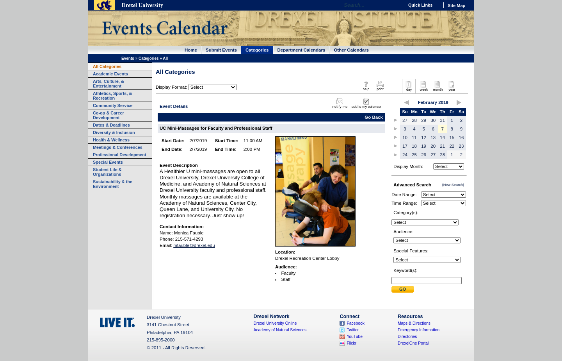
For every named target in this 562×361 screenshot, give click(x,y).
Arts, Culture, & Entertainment (108, 83)
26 (423, 154)
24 (404, 154)
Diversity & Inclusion (114, 132)
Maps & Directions (414, 323)
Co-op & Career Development (108, 115)
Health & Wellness (111, 140)
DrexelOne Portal (413, 343)
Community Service (113, 105)
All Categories (107, 66)
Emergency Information (418, 330)
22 (451, 146)
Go (396, 5)
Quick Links (420, 5)
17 (404, 146)
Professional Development (119, 154)
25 (414, 154)
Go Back (374, 117)
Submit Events (221, 50)
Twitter (353, 330)
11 (414, 137)
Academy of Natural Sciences (280, 330)
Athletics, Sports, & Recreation (112, 95)
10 (404, 137)
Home (191, 50)
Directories (407, 336)
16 (461, 137)
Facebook (356, 323)
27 (404, 120)
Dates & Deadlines (111, 125)
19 (423, 146)
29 (423, 120)
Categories (257, 50)
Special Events (108, 162)
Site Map (456, 5)
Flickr (351, 343)
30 (433, 120)
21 (442, 146)
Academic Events (110, 73)
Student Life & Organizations (107, 172)
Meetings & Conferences (117, 147)
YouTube (355, 336)
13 (433, 137)
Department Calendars (301, 50)
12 (423, 137)
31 (442, 120)
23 (461, 146)
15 (451, 137)
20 (433, 146)
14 (442, 137)
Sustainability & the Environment (112, 184)
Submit (402, 289)
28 (414, 120)
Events (127, 58)
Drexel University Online (275, 323)
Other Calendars (351, 50)
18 (414, 146)
